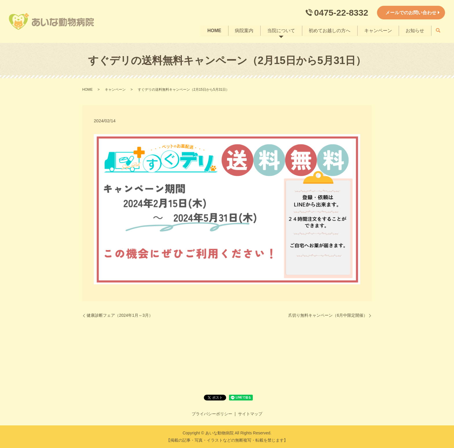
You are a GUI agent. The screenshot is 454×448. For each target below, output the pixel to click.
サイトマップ (250, 413)
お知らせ (415, 30)
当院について (280, 30)
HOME (213, 30)
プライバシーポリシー (212, 413)
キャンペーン (378, 30)
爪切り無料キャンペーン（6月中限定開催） (327, 315)
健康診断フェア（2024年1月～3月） (120, 315)
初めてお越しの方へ (329, 30)
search (438, 30)
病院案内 (243, 30)
